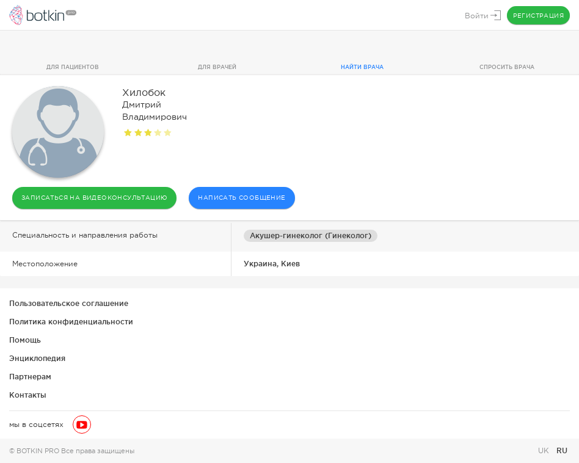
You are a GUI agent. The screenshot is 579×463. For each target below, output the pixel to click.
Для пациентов (72, 67)
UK (545, 451)
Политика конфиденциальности (71, 322)
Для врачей (217, 67)
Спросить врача (506, 67)
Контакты (27, 395)
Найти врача (362, 67)
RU (561, 450)
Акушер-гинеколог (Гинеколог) (310, 235)
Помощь (25, 340)
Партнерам (30, 377)
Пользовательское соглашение (68, 303)
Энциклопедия (37, 358)
